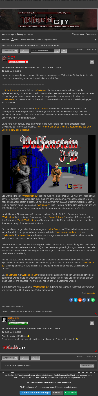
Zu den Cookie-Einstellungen (35, 392)
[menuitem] (19, 34)
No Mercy (11, 57)
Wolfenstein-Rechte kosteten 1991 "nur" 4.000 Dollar (30, 45)
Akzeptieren (71, 392)
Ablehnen (57, 392)
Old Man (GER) (13, 318)
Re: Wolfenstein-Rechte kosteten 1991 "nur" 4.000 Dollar (31, 328)
